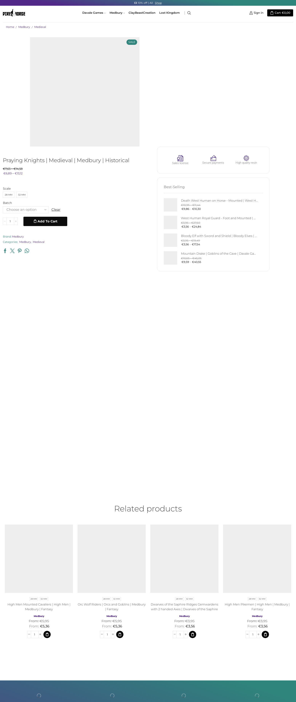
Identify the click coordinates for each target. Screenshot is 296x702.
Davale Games (94, 12)
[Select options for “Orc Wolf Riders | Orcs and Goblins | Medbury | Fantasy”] (119, 525)
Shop (158, 3)
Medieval (40, 26)
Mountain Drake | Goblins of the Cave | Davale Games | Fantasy (265, 145)
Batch (111, 94)
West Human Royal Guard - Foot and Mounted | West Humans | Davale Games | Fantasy (265, 109)
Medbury (117, 12)
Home (10, 26)
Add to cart (151, 112)
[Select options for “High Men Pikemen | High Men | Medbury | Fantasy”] (265, 525)
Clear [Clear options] (159, 101)
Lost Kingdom (169, 12)
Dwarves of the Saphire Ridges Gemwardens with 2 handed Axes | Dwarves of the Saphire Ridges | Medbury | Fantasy (184, 500)
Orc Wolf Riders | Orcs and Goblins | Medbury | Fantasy (112, 498)
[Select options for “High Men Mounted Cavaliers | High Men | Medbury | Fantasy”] (47, 525)
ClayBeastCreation (142, 12)
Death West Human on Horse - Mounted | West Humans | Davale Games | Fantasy (265, 91)
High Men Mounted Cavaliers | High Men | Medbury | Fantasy (38, 498)
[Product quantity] (114, 112)
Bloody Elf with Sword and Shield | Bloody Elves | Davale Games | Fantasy (265, 127)
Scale (110, 79)
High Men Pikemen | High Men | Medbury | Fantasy (257, 498)
